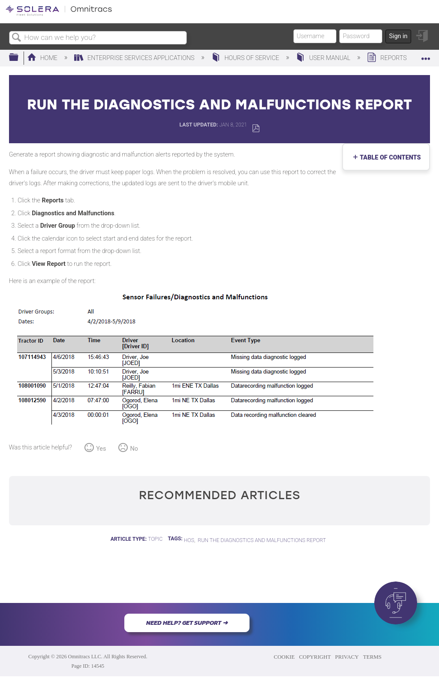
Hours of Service (246, 58)
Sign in (398, 36)
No (134, 448)
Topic (155, 539)
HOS (189, 540)
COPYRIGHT (315, 657)
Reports (387, 58)
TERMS (372, 657)
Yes (101, 448)
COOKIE (284, 657)
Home (43, 58)
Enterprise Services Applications (135, 58)
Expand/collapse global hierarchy (19, 57)
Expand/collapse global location (425, 55)
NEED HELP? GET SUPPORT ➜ (187, 622)
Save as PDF (255, 128)
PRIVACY (347, 657)
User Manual (324, 58)
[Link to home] (58, 14)
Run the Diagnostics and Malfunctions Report (262, 540)
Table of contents (388, 157)
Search (16, 38)
